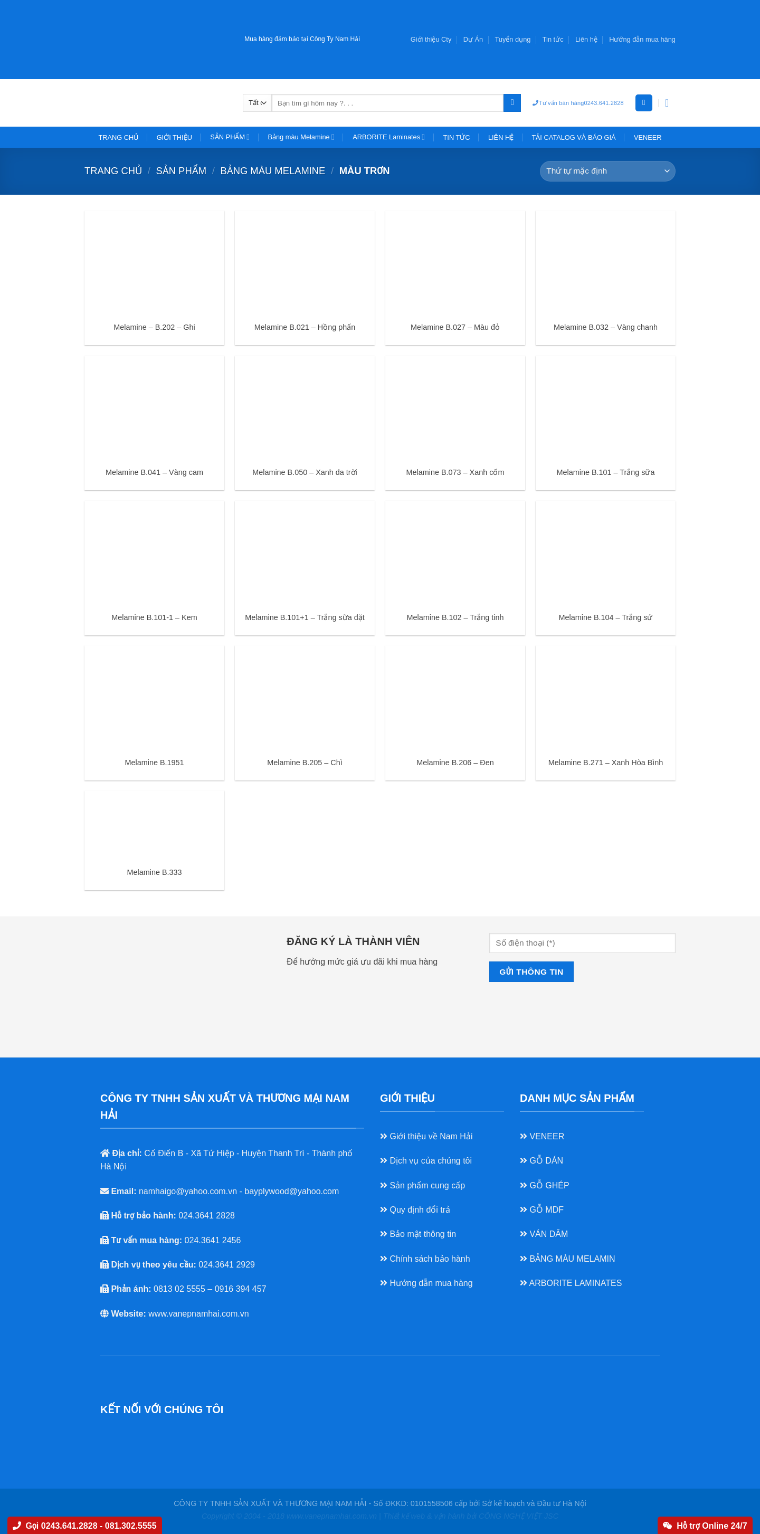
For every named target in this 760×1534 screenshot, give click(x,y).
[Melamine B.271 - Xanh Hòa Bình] (606, 697)
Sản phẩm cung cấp (422, 1185)
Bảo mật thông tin (418, 1234)
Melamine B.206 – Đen (454, 762)
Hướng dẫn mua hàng (426, 1283)
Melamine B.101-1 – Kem (154, 617)
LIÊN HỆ (501, 137)
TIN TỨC (456, 137)
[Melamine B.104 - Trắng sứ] (606, 553)
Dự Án (473, 39)
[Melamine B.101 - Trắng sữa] (606, 408)
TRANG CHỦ (118, 137)
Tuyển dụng (513, 39)
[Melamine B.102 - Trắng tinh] (455, 553)
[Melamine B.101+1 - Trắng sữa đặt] (305, 553)
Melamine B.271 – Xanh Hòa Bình (605, 762)
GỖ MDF (542, 1209)
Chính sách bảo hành (425, 1258)
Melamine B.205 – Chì (304, 762)
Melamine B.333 (154, 872)
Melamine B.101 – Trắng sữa (606, 472)
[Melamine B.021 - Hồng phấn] (305, 263)
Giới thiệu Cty (431, 39)
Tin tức (553, 39)
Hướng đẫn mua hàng (642, 39)
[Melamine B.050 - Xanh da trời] (305, 408)
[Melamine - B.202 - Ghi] (154, 263)
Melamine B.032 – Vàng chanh (606, 327)
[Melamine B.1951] (154, 697)
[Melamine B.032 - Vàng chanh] (606, 263)
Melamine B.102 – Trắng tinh (455, 617)
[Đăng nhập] (643, 103)
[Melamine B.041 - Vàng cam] (154, 408)
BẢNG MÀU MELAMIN (567, 1258)
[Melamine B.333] (154, 825)
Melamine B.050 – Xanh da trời (304, 472)
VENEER (648, 137)
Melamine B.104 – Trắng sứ (606, 617)
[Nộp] (512, 103)
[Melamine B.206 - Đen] (455, 697)
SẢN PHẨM (230, 137)
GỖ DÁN (541, 1160)
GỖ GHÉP (544, 1185)
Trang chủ (113, 170)
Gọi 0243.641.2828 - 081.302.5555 (84, 1525)
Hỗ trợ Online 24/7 (705, 1525)
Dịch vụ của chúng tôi (426, 1160)
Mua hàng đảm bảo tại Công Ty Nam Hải (302, 39)
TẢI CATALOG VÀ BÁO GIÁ (574, 137)
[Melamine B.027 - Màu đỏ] (455, 263)
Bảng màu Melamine (301, 137)
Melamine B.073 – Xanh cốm (455, 472)
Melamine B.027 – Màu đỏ (455, 327)
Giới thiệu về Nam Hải (426, 1136)
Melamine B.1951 (154, 762)
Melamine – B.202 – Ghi (154, 327)
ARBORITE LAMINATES (571, 1283)
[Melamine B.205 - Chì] (305, 697)
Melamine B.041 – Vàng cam (154, 472)
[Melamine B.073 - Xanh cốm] (455, 408)
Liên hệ (586, 39)
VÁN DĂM (544, 1234)
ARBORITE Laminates (389, 137)
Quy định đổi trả (415, 1209)
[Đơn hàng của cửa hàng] (608, 171)
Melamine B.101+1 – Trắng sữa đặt (304, 617)
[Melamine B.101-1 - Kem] (154, 553)
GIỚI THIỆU (174, 137)
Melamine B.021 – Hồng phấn (304, 327)
